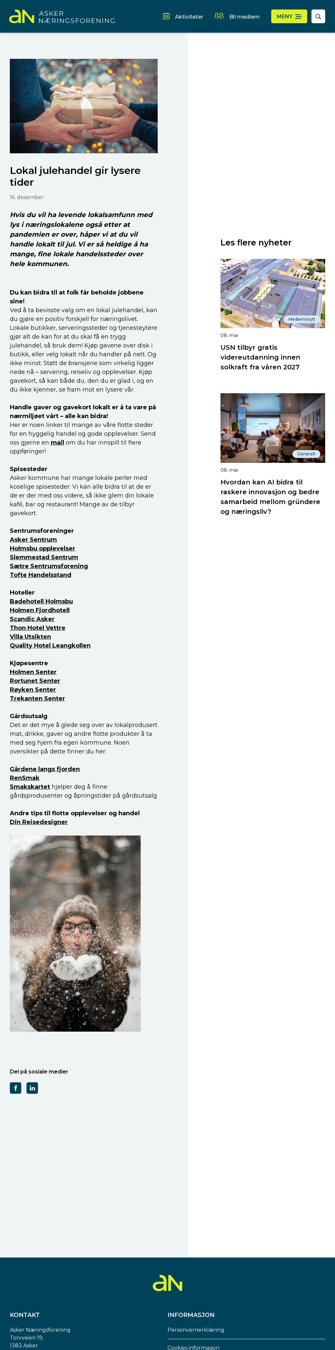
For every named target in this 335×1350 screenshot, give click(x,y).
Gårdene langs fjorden (45, 769)
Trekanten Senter (37, 698)
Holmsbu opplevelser (42, 548)
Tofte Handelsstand (40, 575)
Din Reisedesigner (39, 822)
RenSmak (25, 778)
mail (57, 442)
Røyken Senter (33, 689)
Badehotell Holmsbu (41, 601)
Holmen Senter (33, 672)
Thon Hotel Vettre (37, 628)
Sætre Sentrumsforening (49, 566)
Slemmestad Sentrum (44, 557)
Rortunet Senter (35, 680)
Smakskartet (30, 786)
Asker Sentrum (33, 539)
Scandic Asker (32, 619)
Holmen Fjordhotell (40, 610)
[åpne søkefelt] (318, 16)
